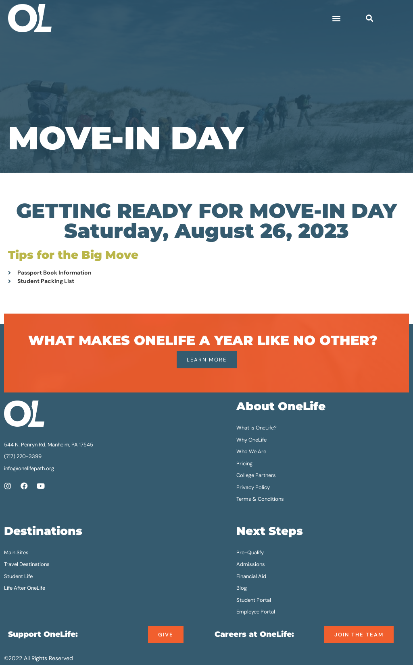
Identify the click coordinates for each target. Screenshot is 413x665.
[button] (336, 18)
